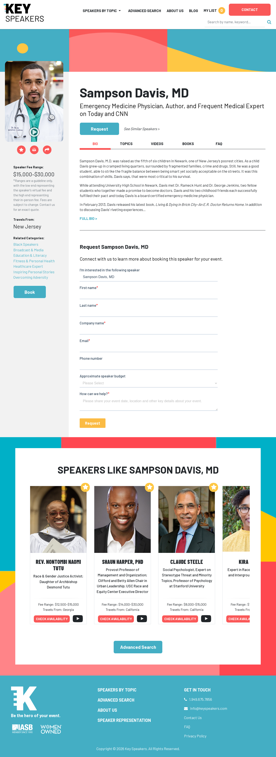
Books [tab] (188, 143)
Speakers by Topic (117, 689)
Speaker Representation (124, 720)
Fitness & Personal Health (34, 261)
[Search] (235, 21)
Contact (250, 9)
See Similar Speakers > (141, 129)
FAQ (187, 726)
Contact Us (193, 717)
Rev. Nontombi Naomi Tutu (58, 565)
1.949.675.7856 (200, 699)
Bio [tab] (95, 143)
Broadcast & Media (28, 250)
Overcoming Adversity (30, 277)
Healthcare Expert (28, 266)
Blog (193, 10)
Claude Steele (186, 561)
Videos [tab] (157, 143)
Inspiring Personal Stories (33, 272)
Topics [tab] (126, 143)
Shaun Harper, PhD (122, 561)
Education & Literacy (30, 255)
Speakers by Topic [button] (100, 10)
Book (30, 292)
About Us (175, 10)
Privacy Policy (195, 736)
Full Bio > (88, 218)
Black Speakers (25, 244)
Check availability (52, 619)
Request (99, 128)
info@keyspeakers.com (208, 708)
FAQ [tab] (219, 143)
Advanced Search (144, 10)
